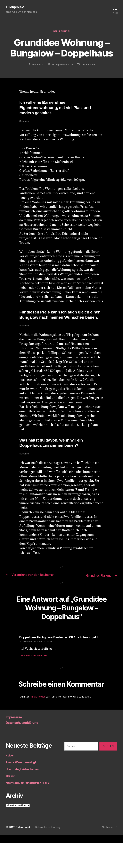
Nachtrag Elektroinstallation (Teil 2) (28, 790)
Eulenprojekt (16, 7)
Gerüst (10, 783)
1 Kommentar (89, 65)
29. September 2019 (62, 65)
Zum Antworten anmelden (33, 663)
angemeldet (38, 704)
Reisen (10, 763)
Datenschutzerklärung (24, 730)
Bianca (39, 65)
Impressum (15, 725)
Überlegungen (61, 32)
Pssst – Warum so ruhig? (21, 770)
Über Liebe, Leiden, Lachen (22, 776)
